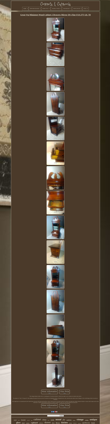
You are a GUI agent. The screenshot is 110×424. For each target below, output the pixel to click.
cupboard (34, 423)
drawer (47, 422)
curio (52, 420)
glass (18, 422)
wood (58, 419)
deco (53, 423)
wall (31, 420)
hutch (23, 423)
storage (74, 420)
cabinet (37, 419)
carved (28, 420)
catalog (86, 420)
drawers (75, 423)
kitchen (64, 422)
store (19, 420)
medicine (69, 420)
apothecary (86, 423)
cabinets (41, 423)
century (27, 423)
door (48, 420)
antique (93, 419)
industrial (79, 423)
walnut (70, 423)
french (93, 423)
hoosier (23, 420)
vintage (80, 419)
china (44, 420)
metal (15, 420)
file (64, 420)
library (58, 423)
